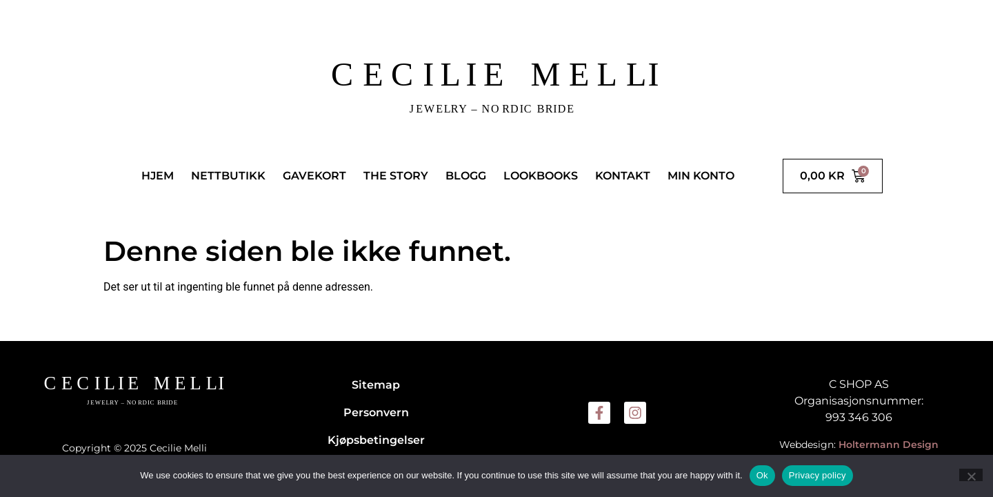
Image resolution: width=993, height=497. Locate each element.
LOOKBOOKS (540, 175)
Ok (762, 475)
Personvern (376, 412)
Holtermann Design (889, 444)
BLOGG (465, 175)
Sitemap (376, 384)
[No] (971, 475)
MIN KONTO (701, 175)
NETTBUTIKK (228, 175)
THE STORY (395, 175)
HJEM (157, 175)
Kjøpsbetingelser (376, 440)
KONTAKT (622, 175)
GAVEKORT (314, 175)
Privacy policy (817, 475)
